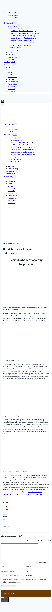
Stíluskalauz (8, 65)
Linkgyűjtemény (13, 57)
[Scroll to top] (2, 600)
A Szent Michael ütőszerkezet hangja (23, 36)
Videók (10, 52)
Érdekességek (8, 23)
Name (28, 567)
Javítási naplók (9, 59)
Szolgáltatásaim (13, 17)
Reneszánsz (11, 70)
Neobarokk (11, 89)
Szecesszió (11, 91)
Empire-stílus (12, 84)
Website (29, 575)
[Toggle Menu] (2, 101)
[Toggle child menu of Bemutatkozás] (15, 12)
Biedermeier (12, 86)
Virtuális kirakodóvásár (11, 243)
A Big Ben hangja (16, 28)
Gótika (10, 67)
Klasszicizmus (12, 77)
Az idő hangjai (12, 26)
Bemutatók (11, 55)
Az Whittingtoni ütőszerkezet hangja (23, 31)
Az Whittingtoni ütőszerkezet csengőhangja (25, 33)
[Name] (13, 566)
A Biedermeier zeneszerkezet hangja (23, 43)
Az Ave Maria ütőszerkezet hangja (22, 40)
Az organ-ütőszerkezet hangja (21, 45)
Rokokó (10, 74)
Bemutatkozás (9, 13)
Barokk (10, 72)
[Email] (13, 571)
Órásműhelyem (13, 15)
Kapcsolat (11, 20)
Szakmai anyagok (13, 50)
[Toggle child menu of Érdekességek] (15, 22)
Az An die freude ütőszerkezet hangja (23, 38)
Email (28, 571)
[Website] (13, 575)
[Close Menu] (2, 104)
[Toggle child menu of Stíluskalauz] (14, 64)
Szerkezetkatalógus (14, 47)
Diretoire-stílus (13, 81)
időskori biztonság (38, 420)
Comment (42, 562)
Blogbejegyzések (9, 62)
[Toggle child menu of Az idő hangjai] (19, 25)
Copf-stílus (11, 79)
